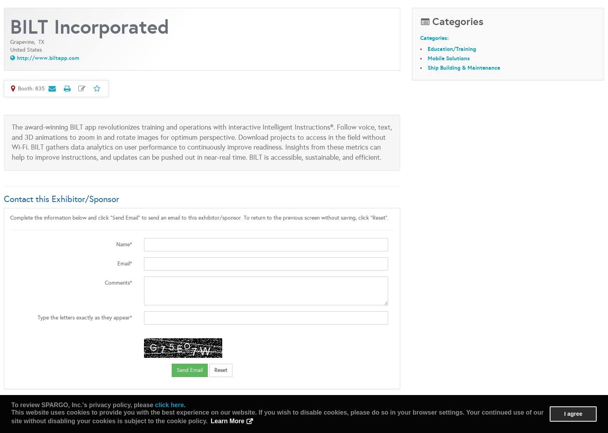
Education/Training (452, 48)
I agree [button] (573, 414)
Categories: (434, 37)
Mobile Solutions (449, 58)
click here (169, 405)
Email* (124, 263)
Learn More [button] (227, 421)
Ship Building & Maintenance (464, 67)
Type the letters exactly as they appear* (85, 317)
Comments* (118, 283)
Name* (124, 244)
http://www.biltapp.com (48, 57)
